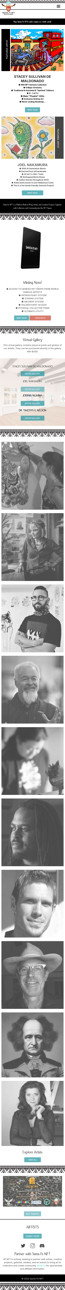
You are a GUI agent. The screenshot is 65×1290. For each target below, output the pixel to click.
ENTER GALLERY (32, 375)
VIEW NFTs (40, 320)
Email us (41, 1267)
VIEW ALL (32, 1161)
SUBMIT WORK (32, 1238)
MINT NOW (32, 111)
